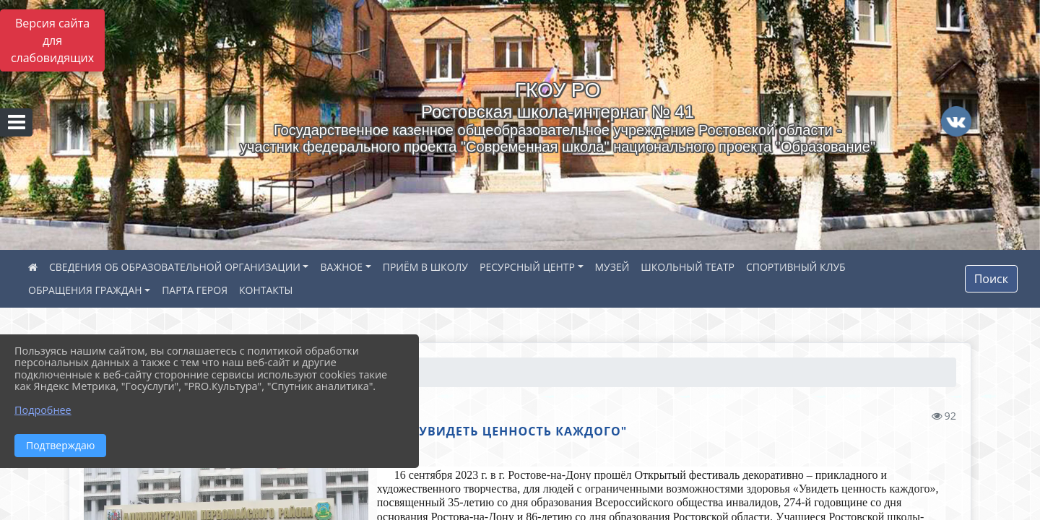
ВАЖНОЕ (341, 267)
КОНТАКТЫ (265, 290)
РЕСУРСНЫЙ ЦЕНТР (527, 267)
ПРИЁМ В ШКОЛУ (425, 267)
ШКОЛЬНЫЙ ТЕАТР (687, 267)
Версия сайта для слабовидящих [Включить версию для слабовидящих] (52, 40)
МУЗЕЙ (612, 267)
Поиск (991, 279)
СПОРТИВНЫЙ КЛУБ (796, 267)
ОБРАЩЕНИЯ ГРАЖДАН (85, 290)
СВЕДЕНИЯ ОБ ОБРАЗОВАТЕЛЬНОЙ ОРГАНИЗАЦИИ (174, 267)
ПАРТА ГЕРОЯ (195, 290)
